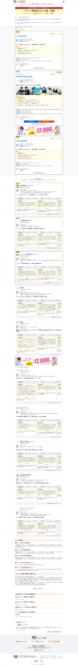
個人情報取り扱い (42, 656)
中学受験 (16, 604)
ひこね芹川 (31, 616)
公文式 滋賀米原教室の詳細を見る (39, 172)
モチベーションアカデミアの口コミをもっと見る (53, 535)
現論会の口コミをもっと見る (56, 354)
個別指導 (16, 609)
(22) (28, 409)
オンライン (25, 609)
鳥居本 (24, 616)
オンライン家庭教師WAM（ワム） (29, 254)
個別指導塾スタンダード (26, 185)
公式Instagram (21, 630)
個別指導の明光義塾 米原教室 (24, 76)
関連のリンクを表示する (38, 588)
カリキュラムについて (50, 198)
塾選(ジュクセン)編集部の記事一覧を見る (54, 631)
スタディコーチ (24, 370)
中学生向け (25, 26)
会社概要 (54, 656)
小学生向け (30, 26)
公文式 (17, 33)
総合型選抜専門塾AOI (26, 475)
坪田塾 (21, 287)
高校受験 (20, 604)
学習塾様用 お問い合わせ (39, 650)
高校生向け (20, 26)
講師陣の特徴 (43, 198)
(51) (28, 476)
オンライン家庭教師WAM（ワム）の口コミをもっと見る (52, 282)
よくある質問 (51, 655)
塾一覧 (41, 655)
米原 (16, 616)
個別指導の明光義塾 (20, 74)
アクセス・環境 (28, 198)
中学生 (20, 599)
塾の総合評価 (20, 198)
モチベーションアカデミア (27, 508)
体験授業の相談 (31, 121)
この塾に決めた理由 (57, 198)
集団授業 (20, 609)
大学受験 (24, 604)
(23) (28, 256)
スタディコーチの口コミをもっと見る (55, 402)
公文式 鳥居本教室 (21, 36)
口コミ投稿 (59, 656)
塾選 (45, 569)
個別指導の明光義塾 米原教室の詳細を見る (39, 123)
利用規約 (55, 655)
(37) (28, 443)
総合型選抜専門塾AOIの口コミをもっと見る (54, 503)
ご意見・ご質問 (49, 656)
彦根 (27, 616)
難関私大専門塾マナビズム (27, 441)
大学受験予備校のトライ (26, 220)
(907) (28, 187)
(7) (28, 510)
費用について (35, 198)
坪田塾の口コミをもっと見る (56, 317)
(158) (28, 289)
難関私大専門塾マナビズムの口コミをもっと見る (53, 470)
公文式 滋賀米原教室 (21, 141)
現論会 (21, 322)
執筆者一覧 (45, 655)
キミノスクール (24, 407)
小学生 (16, 599)
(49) (28, 222)
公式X (25, 630)
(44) (28, 323)
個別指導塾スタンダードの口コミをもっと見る (54, 214)
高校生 (23, 599)
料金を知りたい (46, 121)
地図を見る (22, 170)
